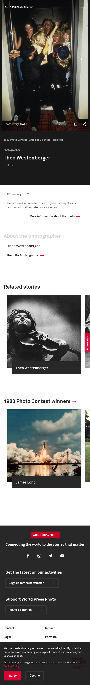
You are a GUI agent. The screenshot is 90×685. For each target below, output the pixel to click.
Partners (51, 637)
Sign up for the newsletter (26, 583)
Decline (34, 675)
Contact (9, 628)
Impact (50, 628)
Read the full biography (23, 255)
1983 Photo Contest (21, 7)
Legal (7, 637)
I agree (12, 675)
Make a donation (20, 609)
